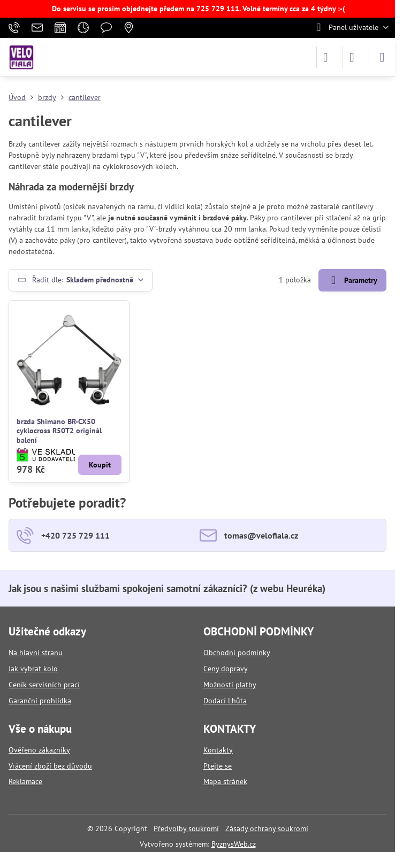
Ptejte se (217, 766)
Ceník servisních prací (44, 684)
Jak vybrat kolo (33, 668)
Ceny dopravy (225, 668)
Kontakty (218, 750)
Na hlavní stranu (36, 652)
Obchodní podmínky (236, 652)
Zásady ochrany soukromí (266, 828)
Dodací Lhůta (225, 700)
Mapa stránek (225, 781)
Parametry (352, 280)
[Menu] (382, 57)
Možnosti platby (229, 684)
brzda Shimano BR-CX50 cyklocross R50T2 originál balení (59, 431)
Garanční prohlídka (40, 700)
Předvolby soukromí (186, 828)
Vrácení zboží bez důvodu (50, 766)
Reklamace (25, 781)
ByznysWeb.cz (233, 844)
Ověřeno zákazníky (39, 750)
